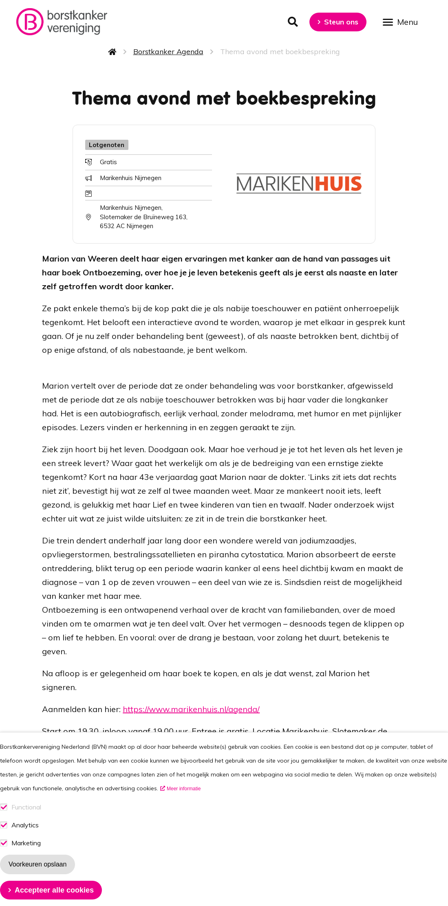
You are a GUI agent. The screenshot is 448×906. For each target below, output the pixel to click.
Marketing (26, 856)
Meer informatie (184, 802)
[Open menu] (403, 21)
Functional (26, 820)
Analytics (25, 838)
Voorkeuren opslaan (37, 877)
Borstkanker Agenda (168, 51)
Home (112, 52)
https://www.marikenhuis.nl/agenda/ (191, 709)
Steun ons (341, 21)
